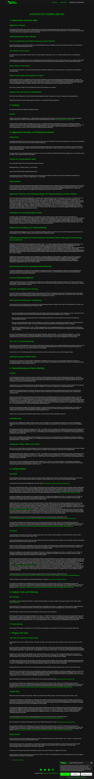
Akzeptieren (65, 777)
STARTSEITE (56, 2)
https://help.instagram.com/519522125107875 (49, 575)
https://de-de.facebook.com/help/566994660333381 (51, 518)
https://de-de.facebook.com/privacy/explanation (71, 492)
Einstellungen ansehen (86, 777)
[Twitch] (53, 770)
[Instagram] (49, 770)
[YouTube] (45, 770)
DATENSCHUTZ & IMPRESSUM (77, 2)
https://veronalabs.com (15, 603)
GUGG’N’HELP (64, 2)
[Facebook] (41, 770)
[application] (84, 2)
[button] (91, 766)
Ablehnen (75, 777)
